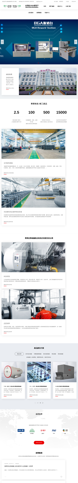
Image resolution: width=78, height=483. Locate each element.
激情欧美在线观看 (10, 464)
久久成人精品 (15, 460)
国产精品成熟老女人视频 (41, 477)
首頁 (45, 6)
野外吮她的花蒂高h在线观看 (54, 480)
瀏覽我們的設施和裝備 (46, 160)
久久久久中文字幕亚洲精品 (39, 468)
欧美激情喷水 (33, 479)
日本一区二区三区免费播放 (23, 468)
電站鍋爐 (54, 230)
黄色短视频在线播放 (21, 471)
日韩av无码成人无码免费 (58, 463)
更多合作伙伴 (39, 319)
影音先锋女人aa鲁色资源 (18, 466)
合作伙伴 (41, 415)
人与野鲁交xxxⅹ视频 (9, 471)
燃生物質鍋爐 (46, 230)
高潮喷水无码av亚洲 (65, 457)
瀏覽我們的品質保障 (46, 209)
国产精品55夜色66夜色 (61, 461)
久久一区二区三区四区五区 (8, 479)
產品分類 (19, 230)
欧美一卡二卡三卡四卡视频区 (47, 466)
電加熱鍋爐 (60, 230)
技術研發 (3, 422)
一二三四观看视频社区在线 (27, 455)
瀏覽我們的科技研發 (8, 209)
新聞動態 (39, 12)
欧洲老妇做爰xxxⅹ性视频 (27, 458)
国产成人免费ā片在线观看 (8, 461)
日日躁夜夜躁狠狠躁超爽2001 (45, 475)
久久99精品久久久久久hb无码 (23, 464)
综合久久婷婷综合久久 (22, 479)
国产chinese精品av (71, 463)
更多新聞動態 (39, 364)
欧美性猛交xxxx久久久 (30, 463)
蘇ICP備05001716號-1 (30, 433)
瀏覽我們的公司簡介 (10, 88)
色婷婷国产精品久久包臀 (12, 477)
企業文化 (3, 420)
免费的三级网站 (6, 482)
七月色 (2, 464)
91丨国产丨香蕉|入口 (57, 460)
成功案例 (30, 12)
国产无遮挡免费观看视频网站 (51, 474)
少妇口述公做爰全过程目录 (66, 455)
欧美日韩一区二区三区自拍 (29, 475)
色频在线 (17, 472)
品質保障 (28, 418)
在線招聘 (66, 416)
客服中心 (47, 12)
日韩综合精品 (63, 474)
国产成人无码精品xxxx (30, 480)
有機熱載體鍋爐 (37, 230)
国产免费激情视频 (68, 468)
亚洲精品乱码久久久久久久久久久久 (59, 479)
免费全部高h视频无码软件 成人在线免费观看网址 (48, 458)
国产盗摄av (52, 477)
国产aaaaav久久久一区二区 (43, 469)
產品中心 (60, 6)
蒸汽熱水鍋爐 (29, 230)
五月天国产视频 (24, 460)
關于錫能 (51, 6)
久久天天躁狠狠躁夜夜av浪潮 (51, 457)
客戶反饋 (66, 418)
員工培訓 (3, 427)
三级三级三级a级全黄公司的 (55, 468)
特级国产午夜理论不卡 (41, 455)
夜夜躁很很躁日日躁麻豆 (59, 469)
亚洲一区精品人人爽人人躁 (39, 464)
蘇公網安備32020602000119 (46, 433)
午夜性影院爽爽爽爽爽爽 (27, 477)
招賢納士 (13, 406)
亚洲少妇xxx (65, 458)
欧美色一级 (8, 469)
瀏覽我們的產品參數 (8, 271)
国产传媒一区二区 (21, 461)
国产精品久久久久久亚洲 (54, 464)
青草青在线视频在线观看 (70, 460)
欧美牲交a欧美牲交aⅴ (62, 477)
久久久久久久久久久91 (56, 471)
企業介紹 (3, 415)
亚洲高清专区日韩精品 (68, 464)
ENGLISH (74, 1)
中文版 (67, 1)
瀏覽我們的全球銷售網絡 (9, 160)
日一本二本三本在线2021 (44, 463)
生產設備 (28, 416)
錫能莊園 (3, 425)
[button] (75, 42)
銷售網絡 (3, 424)
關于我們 (3, 406)
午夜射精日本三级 (53, 455)
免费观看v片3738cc (30, 469)
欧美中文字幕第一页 (9, 472)
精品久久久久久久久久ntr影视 (22, 457)
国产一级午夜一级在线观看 (54, 472)
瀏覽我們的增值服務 (68, 390)
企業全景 (3, 416)
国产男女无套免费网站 (32, 461)
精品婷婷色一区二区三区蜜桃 (15, 480)
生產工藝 (68, 6)
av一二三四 (46, 471)
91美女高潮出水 (14, 455)
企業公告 (53, 416)
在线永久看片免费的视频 (35, 474)
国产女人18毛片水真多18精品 (13, 475)
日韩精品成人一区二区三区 (15, 463)
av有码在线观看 (41, 480)
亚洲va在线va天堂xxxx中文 (36, 460)
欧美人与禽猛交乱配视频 (39, 472)
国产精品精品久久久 (26, 472)
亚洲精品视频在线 (11, 474)
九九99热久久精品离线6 (62, 466)
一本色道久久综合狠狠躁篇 (35, 471)
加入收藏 (56, 1)
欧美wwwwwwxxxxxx (22, 474)
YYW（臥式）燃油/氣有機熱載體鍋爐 (12, 263)
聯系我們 (61, 1)
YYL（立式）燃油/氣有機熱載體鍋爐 (38, 263)
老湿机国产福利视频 (43, 479)
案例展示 (41, 416)
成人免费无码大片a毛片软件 (47, 461)
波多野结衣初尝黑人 (36, 457)
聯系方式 (66, 420)
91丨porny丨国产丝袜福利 (61, 475)
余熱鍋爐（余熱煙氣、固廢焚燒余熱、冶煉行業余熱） (39, 234)
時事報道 (53, 415)
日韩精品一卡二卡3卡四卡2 (12, 458)
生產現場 (28, 415)
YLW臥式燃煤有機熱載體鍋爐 (62, 263)
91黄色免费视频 (73, 477)
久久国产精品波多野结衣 (9, 468)
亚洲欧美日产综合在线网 (32, 466)
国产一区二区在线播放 (18, 469)
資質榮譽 (3, 418)
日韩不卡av (66, 472)
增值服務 (66, 415)
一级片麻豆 (48, 460)
